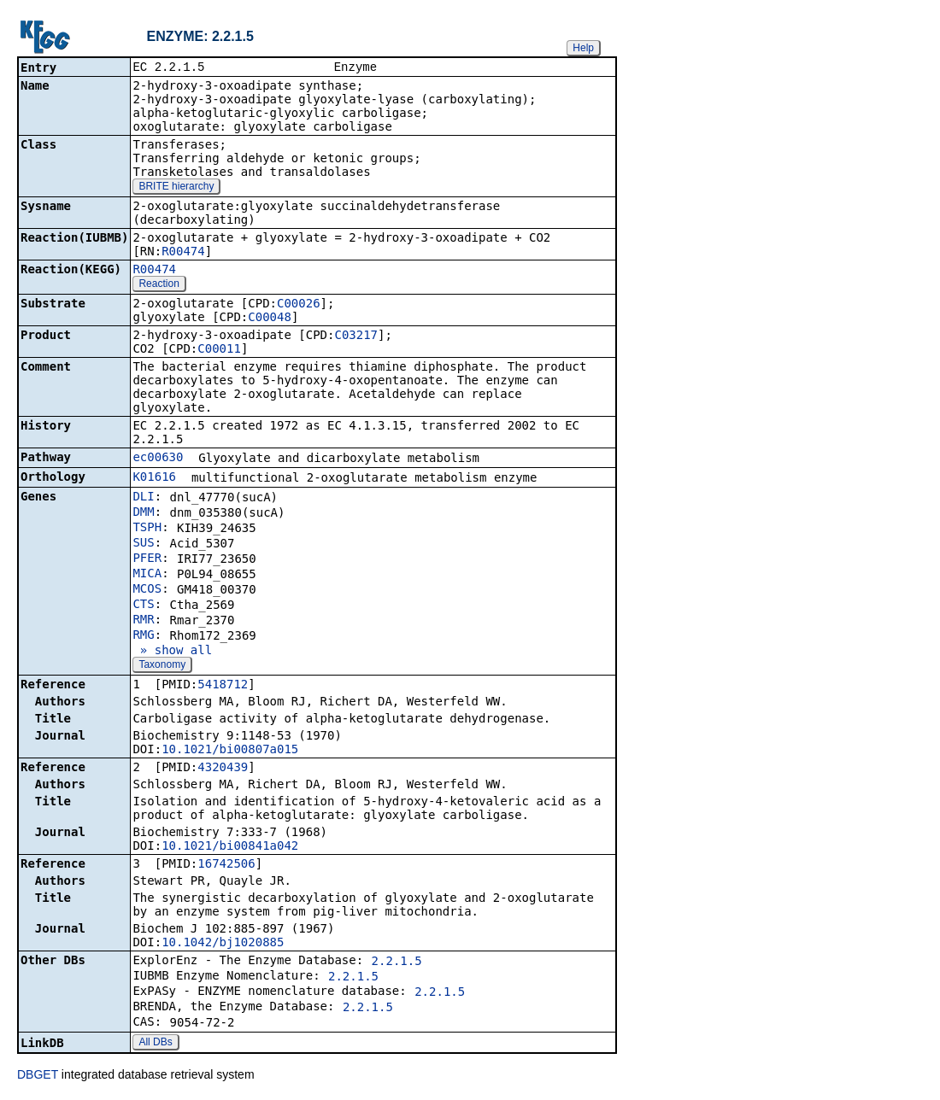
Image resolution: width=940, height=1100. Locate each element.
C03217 (356, 336)
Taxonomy (161, 666)
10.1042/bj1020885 (223, 944)
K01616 (154, 478)
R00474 (183, 253)
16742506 (226, 865)
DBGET (37, 1076)
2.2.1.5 (397, 962)
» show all (172, 651)
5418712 (222, 686)
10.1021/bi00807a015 (230, 751)
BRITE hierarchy (176, 188)
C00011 (219, 350)
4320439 (222, 768)
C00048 (269, 318)
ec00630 (157, 458)
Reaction (158, 285)
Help (583, 48)
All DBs (155, 1044)
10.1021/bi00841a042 (230, 847)
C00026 (298, 305)
